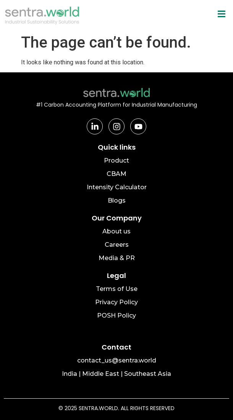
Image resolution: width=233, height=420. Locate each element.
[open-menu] (221, 14)
